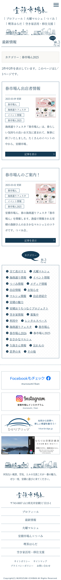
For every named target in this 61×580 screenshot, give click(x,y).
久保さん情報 (18, 345)
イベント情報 (41, 277)
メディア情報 (38, 284)
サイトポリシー (22, 561)
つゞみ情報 (16, 284)
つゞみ (50, 18)
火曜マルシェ (34, 18)
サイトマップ (40, 561)
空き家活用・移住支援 (39, 23)
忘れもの (38, 345)
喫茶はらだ (15, 23)
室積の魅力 (16, 302)
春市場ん (44, 327)
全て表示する (18, 271)
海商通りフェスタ (21, 327)
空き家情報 (16, 314)
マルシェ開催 (18, 296)
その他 (31, 351)
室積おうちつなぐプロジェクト (29, 308)
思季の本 (15, 351)
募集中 (34, 314)
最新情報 (30, 520)
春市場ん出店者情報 (22, 88)
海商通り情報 (18, 277)
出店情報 (15, 290)
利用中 (14, 321)
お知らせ (33, 290)
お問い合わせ (43, 565)
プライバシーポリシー (22, 565)
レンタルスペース (36, 321)
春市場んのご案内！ (22, 174)
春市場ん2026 (18, 333)
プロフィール (14, 18)
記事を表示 (30, 154)
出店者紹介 (40, 296)
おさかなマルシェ (21, 339)
